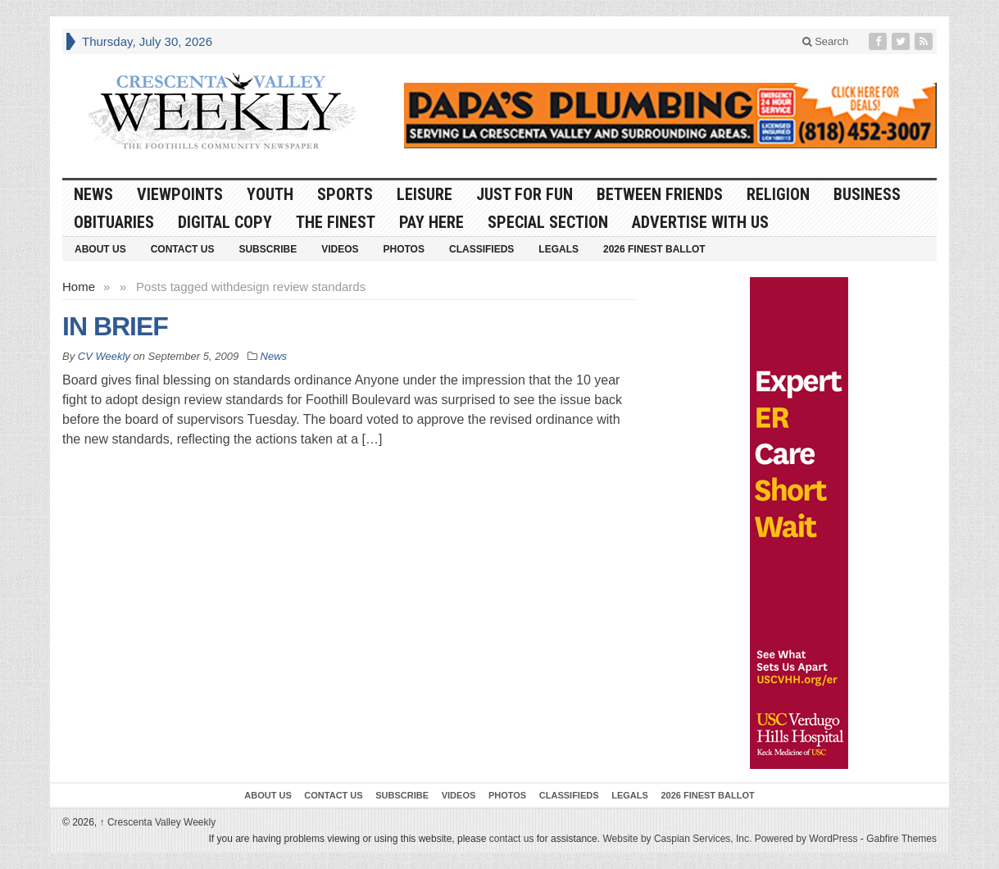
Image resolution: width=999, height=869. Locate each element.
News (93, 194)
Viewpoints (180, 194)
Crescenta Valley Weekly (158, 822)
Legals (558, 249)
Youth (270, 194)
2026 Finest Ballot (654, 249)
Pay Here (431, 222)
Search (825, 41)
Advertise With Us (700, 222)
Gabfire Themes (901, 838)
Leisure (424, 194)
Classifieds (481, 249)
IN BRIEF (115, 326)
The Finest (335, 222)
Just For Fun (524, 194)
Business (867, 194)
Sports (345, 194)
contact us (511, 838)
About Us (100, 249)
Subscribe (267, 249)
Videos (339, 249)
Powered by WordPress (806, 838)
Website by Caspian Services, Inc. (677, 838)
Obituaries (114, 222)
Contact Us (183, 249)
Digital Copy (225, 222)
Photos (404, 249)
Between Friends (660, 194)
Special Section (548, 222)
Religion (778, 194)
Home (78, 286)
